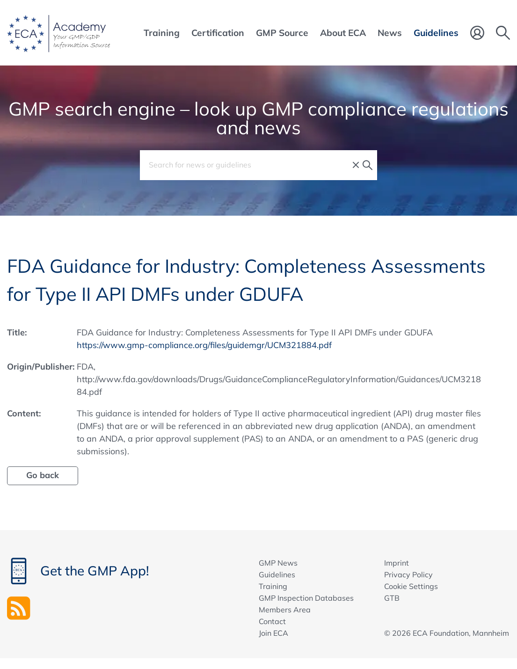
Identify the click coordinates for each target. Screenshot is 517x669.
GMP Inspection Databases (306, 598)
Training (273, 586)
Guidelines (277, 574)
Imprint (396, 562)
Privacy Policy (408, 574)
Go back (42, 475)
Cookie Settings (411, 586)
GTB (392, 598)
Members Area (285, 609)
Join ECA (273, 633)
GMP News (278, 562)
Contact (272, 621)
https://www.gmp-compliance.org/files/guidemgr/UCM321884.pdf (204, 345)
